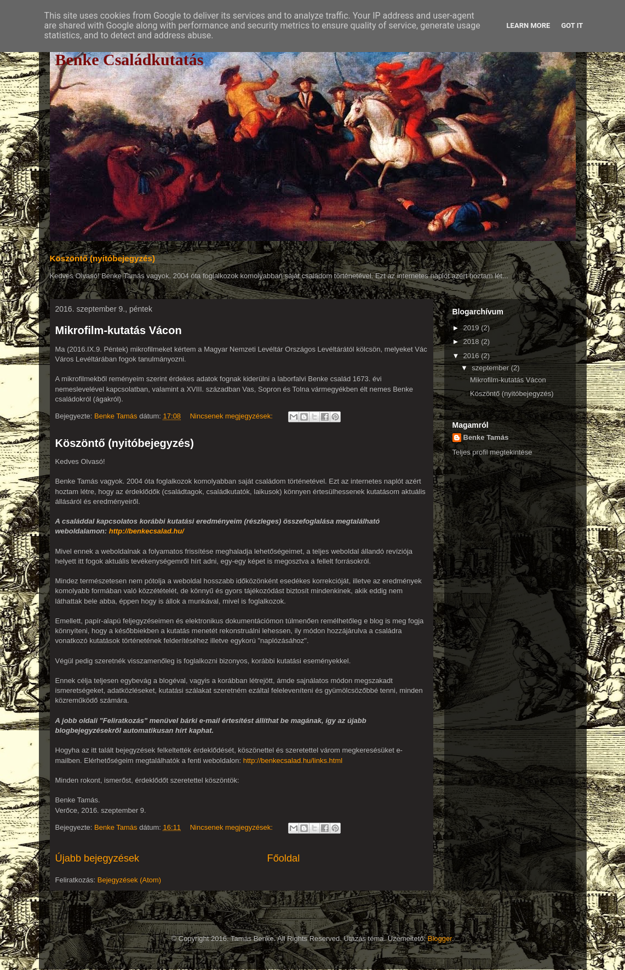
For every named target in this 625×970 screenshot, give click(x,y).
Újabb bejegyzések (97, 858)
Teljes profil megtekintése (492, 452)
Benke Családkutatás (129, 59)
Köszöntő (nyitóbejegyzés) (103, 258)
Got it (572, 25)
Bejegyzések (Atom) (129, 880)
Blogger (440, 938)
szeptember (491, 368)
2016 (472, 356)
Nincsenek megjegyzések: (232, 416)
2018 (472, 341)
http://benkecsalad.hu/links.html (292, 760)
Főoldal (283, 858)
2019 (472, 328)
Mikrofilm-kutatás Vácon (118, 330)
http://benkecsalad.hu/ (146, 531)
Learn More (529, 25)
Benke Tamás (486, 437)
